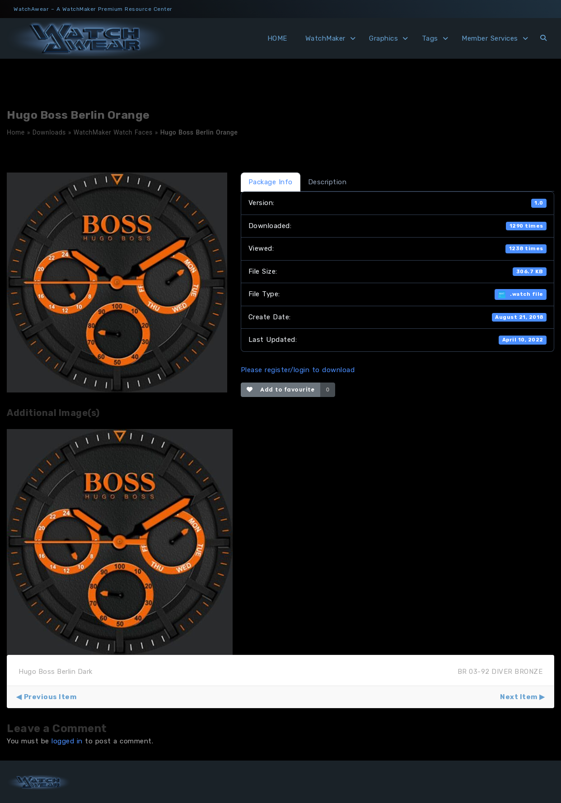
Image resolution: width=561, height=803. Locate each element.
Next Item (519, 697)
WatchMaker (325, 38)
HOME (277, 38)
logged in (67, 741)
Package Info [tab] (270, 182)
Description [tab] (327, 182)
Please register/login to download (298, 370)
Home (16, 132)
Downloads (49, 132)
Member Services (490, 38)
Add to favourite (281, 389)
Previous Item (50, 697)
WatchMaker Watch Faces (113, 132)
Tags (430, 38)
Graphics (383, 38)
